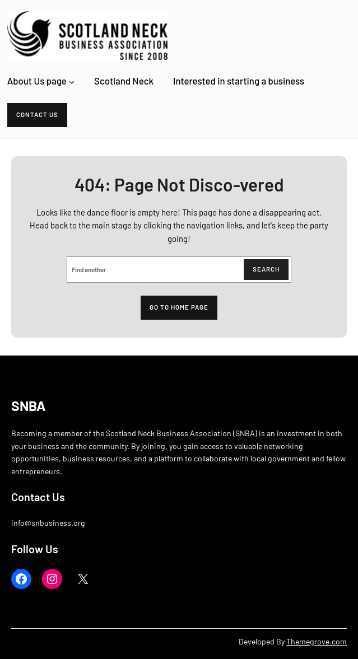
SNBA (28, 405)
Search (266, 269)
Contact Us (37, 114)
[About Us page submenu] (72, 81)
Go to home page (179, 307)
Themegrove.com (316, 641)
